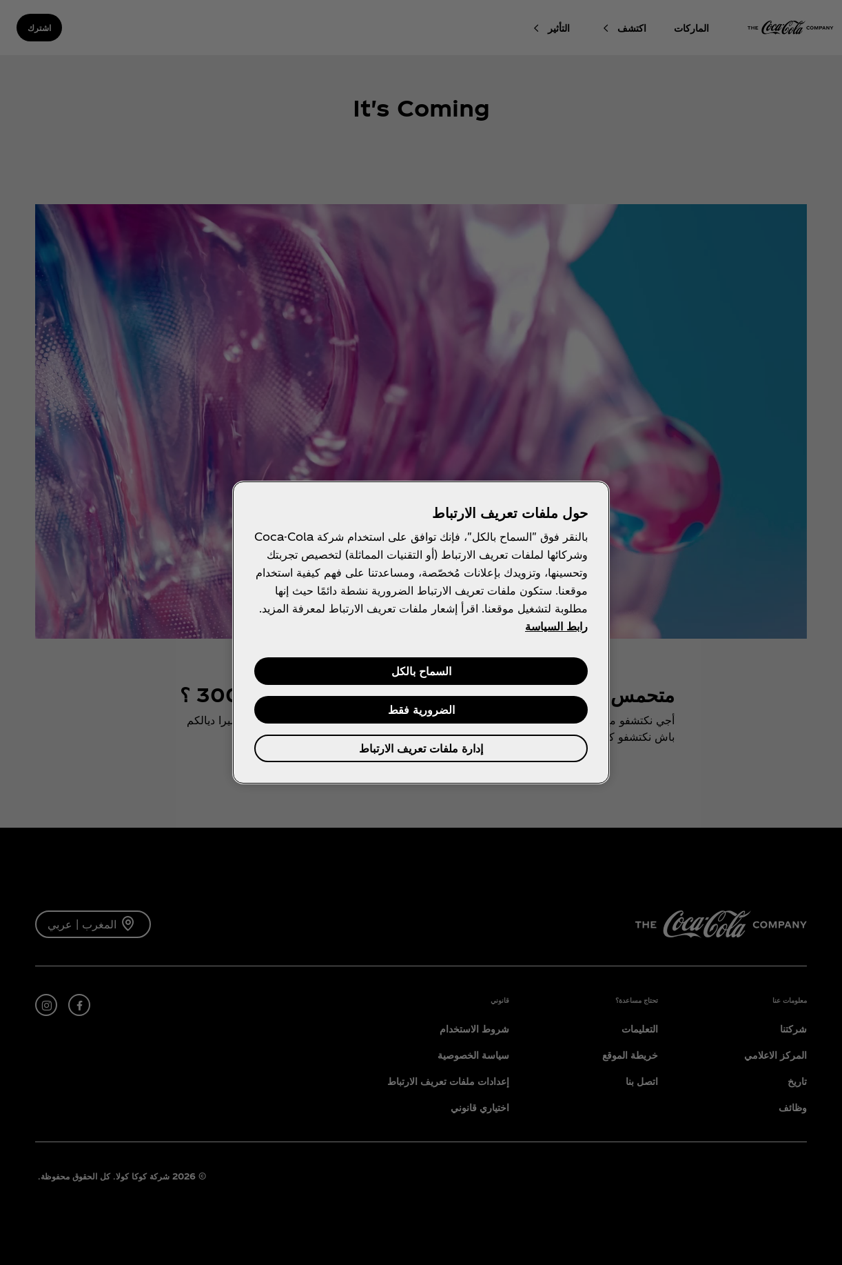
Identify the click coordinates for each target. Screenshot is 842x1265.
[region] (421, 632)
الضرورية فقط (421, 709)
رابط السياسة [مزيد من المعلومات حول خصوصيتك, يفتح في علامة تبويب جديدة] (556, 625)
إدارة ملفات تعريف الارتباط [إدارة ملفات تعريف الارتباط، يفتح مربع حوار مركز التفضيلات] (421, 748)
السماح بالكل (421, 670)
